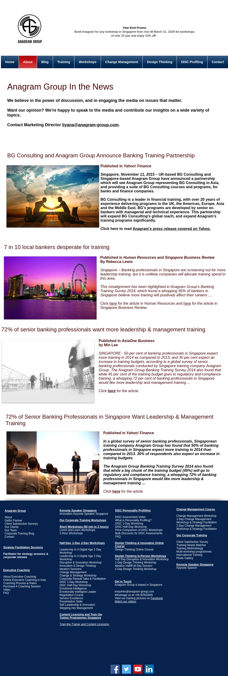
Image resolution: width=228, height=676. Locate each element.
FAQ (118, 536)
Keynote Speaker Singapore (78, 510)
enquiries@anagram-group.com (134, 591)
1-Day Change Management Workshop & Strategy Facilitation (196, 521)
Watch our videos (125, 601)
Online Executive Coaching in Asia (24, 580)
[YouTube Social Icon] (137, 669)
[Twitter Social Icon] (126, 669)
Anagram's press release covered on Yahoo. (172, 229)
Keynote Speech (186, 567)
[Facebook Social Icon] (115, 669)
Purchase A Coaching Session (22, 586)
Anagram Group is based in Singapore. (139, 583)
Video (6, 589)
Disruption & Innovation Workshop (81, 562)
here (187, 303)
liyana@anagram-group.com (90, 125)
